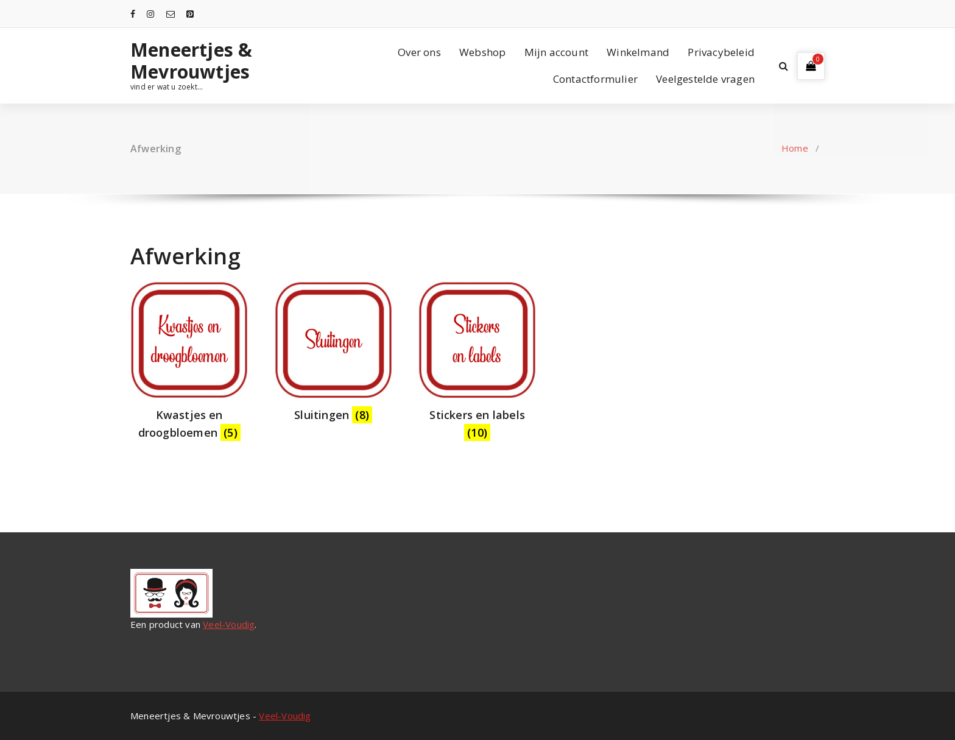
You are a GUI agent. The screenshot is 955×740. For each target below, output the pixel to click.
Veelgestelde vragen (705, 79)
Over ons (419, 52)
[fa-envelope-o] (170, 13)
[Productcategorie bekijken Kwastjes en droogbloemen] (189, 364)
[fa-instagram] (150, 13)
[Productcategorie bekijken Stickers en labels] (477, 364)
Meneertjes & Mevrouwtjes (191, 61)
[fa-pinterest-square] (190, 13)
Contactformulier (595, 79)
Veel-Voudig (229, 624)
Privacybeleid (721, 52)
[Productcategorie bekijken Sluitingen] (333, 355)
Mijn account (556, 52)
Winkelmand (638, 52)
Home (794, 148)
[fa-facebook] (132, 13)
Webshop (482, 52)
